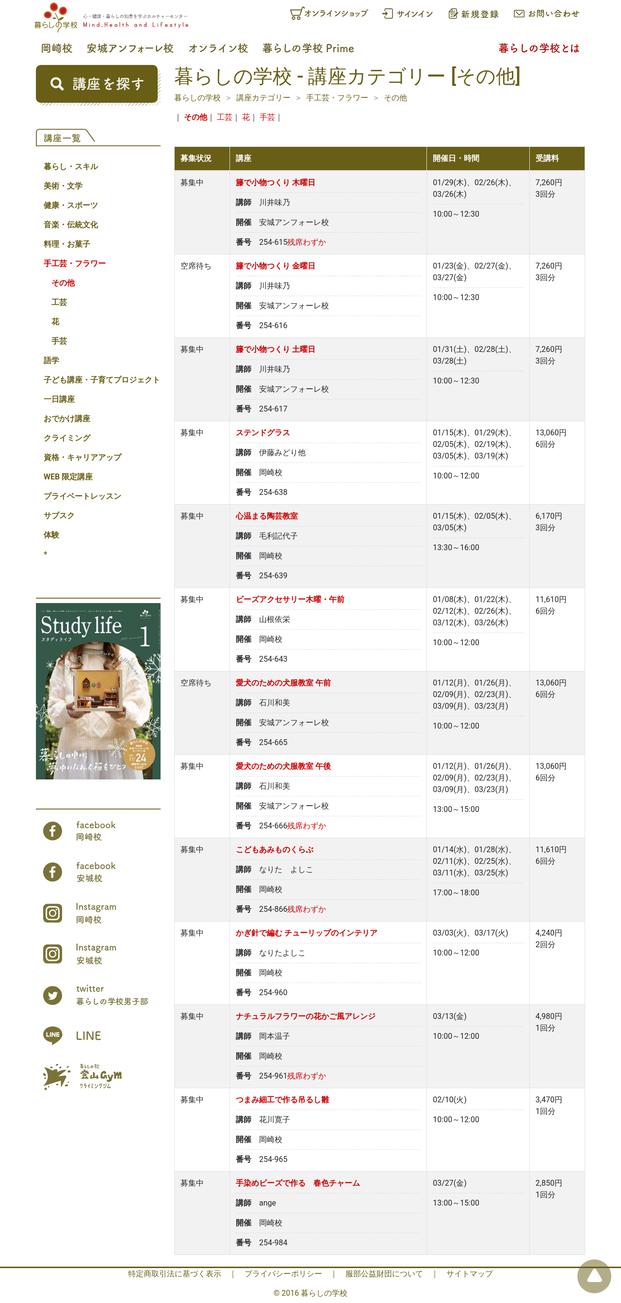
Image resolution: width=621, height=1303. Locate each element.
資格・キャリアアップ (82, 457)
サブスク (59, 515)
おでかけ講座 (67, 418)
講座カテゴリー (263, 97)
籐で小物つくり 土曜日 (275, 349)
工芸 (59, 302)
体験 (51, 535)
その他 (63, 282)
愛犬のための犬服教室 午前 (283, 682)
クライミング (67, 438)
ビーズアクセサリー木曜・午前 (290, 599)
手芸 (59, 341)
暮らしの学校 (197, 97)
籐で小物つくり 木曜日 (275, 182)
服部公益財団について (384, 1273)
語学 (51, 360)
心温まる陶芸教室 (267, 516)
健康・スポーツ (71, 205)
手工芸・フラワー (75, 263)
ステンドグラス (263, 432)
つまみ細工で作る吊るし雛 (282, 1099)
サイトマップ (469, 1273)
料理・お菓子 (67, 244)
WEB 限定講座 (68, 476)
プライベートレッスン (82, 496)
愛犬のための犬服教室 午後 (283, 766)
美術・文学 (63, 186)
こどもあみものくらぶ (274, 849)
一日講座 (59, 399)
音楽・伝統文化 (71, 224)
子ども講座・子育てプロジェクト (102, 379)
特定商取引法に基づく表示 (174, 1273)
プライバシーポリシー (283, 1273)
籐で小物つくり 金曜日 (275, 265)
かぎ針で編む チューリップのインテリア (306, 933)
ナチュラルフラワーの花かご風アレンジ (306, 1016)
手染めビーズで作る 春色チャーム (298, 1183)
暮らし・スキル (71, 166)
